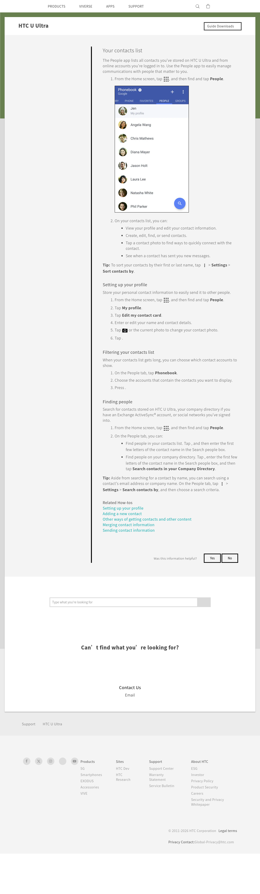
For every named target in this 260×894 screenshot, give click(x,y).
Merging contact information (131, 565)
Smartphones (92, 815)
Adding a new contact (124, 554)
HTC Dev (125, 809)
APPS (116, 6)
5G (83, 809)
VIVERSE (90, 6)
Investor (200, 815)
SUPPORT (144, 6)
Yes (211, 598)
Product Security (207, 827)
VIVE (85, 834)
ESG (196, 809)
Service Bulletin (164, 826)
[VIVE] (231, 6)
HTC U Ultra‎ (55, 764)
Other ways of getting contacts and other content (152, 559)
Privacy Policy (204, 821)
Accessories (91, 827)
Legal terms (226, 871)
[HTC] (28, 6)
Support (29, 764)
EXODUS (88, 821)
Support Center (164, 809)
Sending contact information (131, 570)
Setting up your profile (125, 548)
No (230, 598)
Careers (199, 834)
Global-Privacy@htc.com (213, 882)
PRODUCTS (58, 6)
